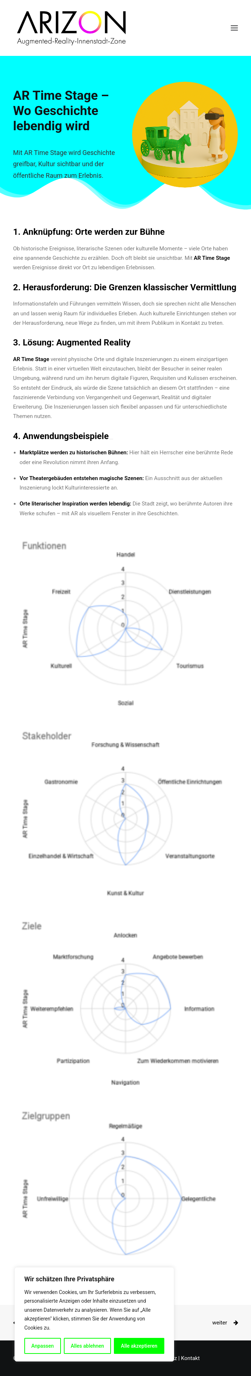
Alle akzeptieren (139, 1346)
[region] (94, 1314)
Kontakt (190, 1358)
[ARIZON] (70, 28)
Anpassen (42, 1346)
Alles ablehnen (87, 1346)
